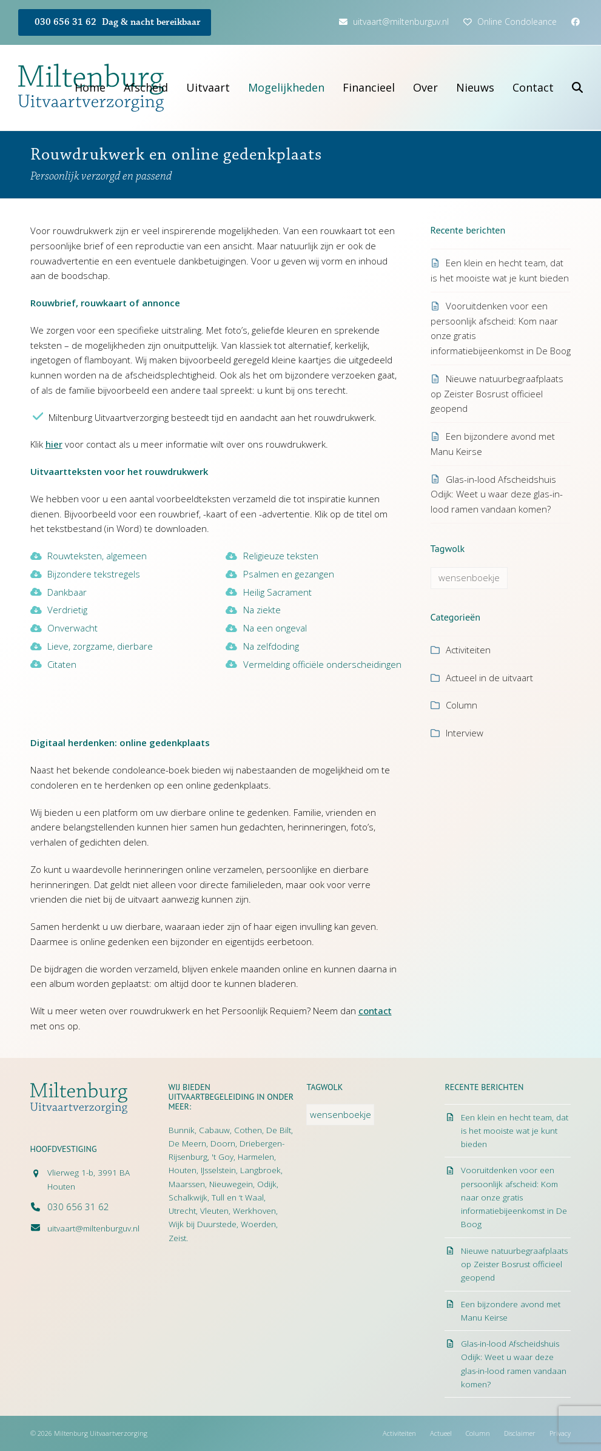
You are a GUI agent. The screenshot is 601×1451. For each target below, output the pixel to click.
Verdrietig (67, 610)
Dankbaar (67, 592)
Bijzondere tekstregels (93, 574)
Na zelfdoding (271, 646)
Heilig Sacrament (277, 592)
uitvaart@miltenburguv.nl (401, 21)
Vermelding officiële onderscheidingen (322, 664)
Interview (464, 733)
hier (53, 444)
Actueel (441, 1433)
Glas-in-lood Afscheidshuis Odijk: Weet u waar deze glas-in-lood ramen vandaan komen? (497, 494)
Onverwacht (72, 628)
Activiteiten (468, 650)
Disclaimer (520, 1433)
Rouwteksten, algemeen (97, 556)
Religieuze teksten (280, 556)
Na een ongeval (275, 628)
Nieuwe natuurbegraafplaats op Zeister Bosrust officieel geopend (497, 393)
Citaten (61, 664)
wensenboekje (469, 577)
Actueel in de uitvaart (489, 678)
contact (375, 1011)
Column (461, 705)
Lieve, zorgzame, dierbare (100, 646)
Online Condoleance (517, 21)
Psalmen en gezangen (288, 574)
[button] (577, 87)
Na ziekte (262, 610)
